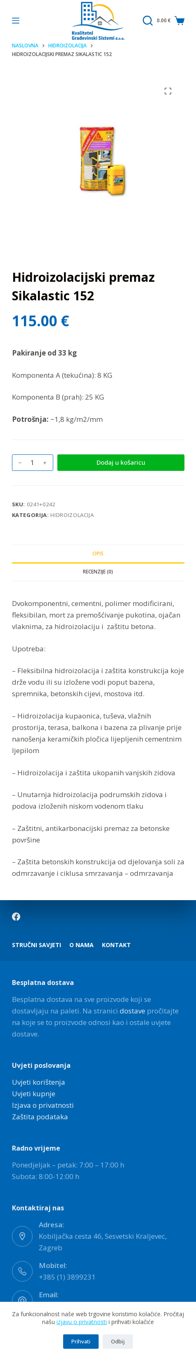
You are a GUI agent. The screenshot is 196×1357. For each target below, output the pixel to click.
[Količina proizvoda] (32, 462)
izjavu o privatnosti (82, 1322)
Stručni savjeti (36, 945)
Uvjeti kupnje (33, 1093)
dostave (132, 1010)
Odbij (118, 1341)
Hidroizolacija (72, 515)
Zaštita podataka (40, 1116)
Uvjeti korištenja (38, 1082)
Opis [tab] (98, 553)
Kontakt (116, 945)
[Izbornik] (15, 20)
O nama (81, 945)
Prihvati (80, 1341)
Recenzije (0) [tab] (98, 571)
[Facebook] (16, 916)
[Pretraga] (148, 21)
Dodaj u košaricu (121, 462)
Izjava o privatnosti (43, 1105)
